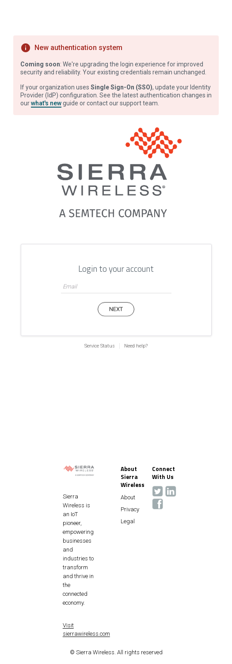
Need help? (136, 346)
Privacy (130, 509)
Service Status (99, 346)
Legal (128, 521)
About (128, 497)
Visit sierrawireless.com (86, 629)
